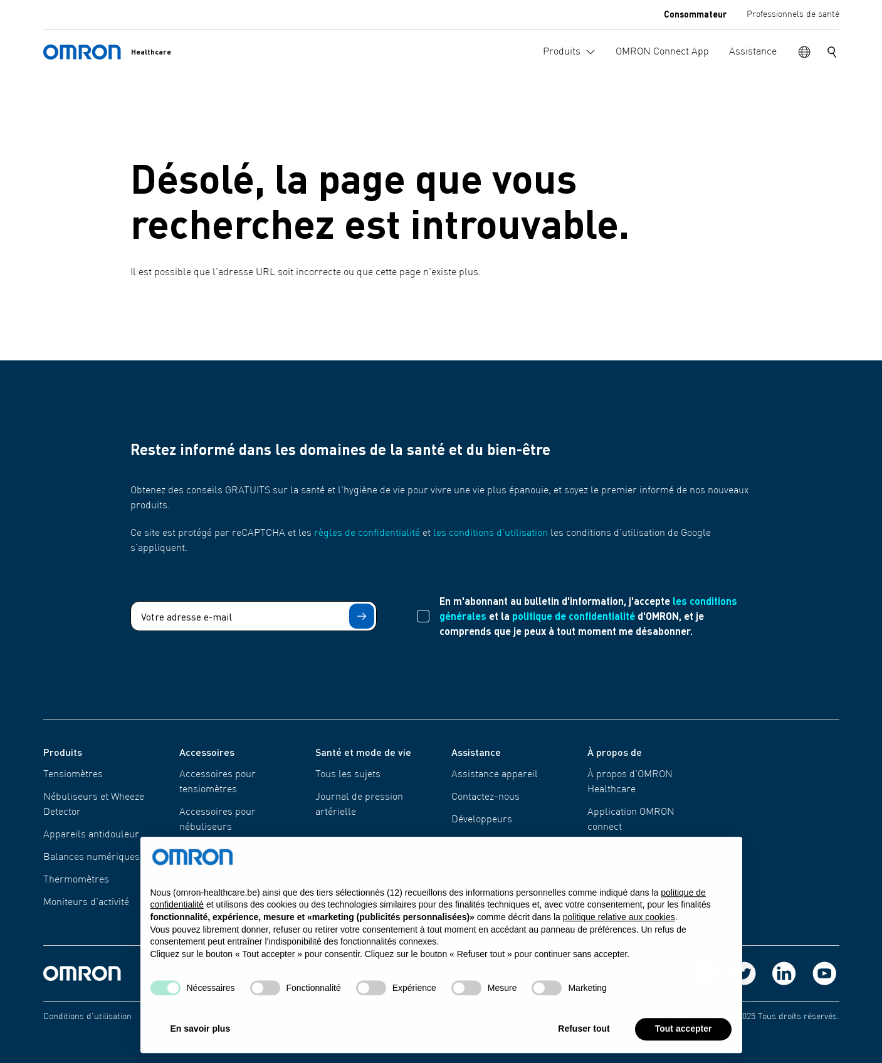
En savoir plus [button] (201, 1034)
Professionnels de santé (793, 14)
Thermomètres (76, 880)
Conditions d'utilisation (87, 1016)
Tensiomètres (73, 775)
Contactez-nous (485, 797)
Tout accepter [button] (683, 1034)
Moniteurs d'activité (86, 903)
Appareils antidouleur (91, 835)
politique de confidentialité (573, 615)
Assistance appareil (494, 775)
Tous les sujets (348, 775)
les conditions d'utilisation (490, 533)
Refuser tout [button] (583, 1034)
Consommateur (695, 13)
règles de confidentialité (367, 533)
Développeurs (481, 820)
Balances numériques (91, 857)
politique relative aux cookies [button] (619, 922)
